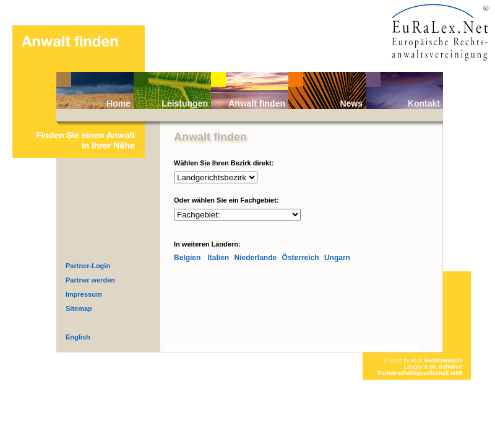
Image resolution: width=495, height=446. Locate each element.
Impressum (84, 294)
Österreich (300, 257)
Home (118, 103)
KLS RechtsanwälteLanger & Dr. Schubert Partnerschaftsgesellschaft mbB (420, 366)
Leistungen (184, 103)
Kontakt (424, 103)
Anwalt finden (256, 103)
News (351, 103)
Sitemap (79, 308)
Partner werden (90, 280)
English (78, 337)
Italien (218, 257)
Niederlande (256, 257)
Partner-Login (88, 265)
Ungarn (337, 257)
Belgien (187, 257)
